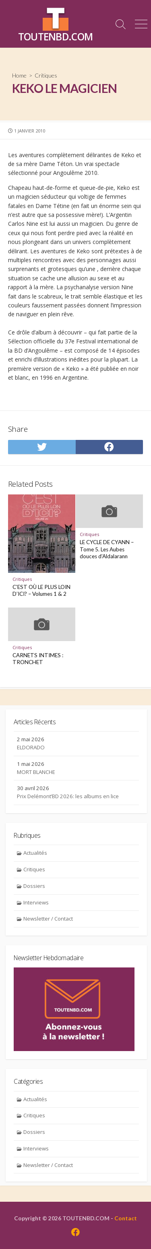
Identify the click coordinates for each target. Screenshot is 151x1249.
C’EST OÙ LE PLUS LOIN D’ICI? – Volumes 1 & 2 (41, 590)
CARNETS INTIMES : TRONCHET (37, 659)
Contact (125, 1218)
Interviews (36, 902)
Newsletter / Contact (48, 918)
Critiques (46, 75)
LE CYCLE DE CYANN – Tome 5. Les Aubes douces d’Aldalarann (107, 549)
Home (19, 75)
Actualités (35, 852)
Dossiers (34, 885)
